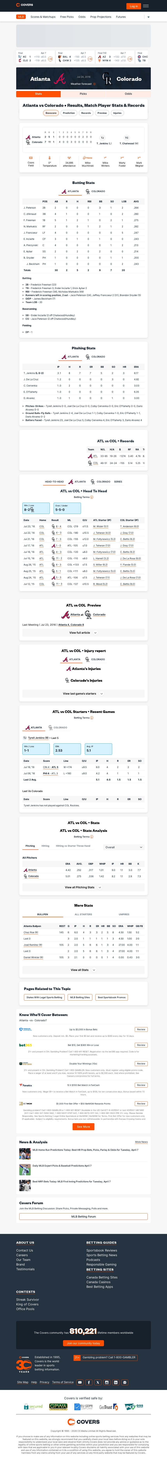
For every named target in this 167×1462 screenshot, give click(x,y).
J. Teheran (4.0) (102, 532)
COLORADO (94, 659)
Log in (134, 6)
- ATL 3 (50, 773)
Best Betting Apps (99, 1287)
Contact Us (24, 1250)
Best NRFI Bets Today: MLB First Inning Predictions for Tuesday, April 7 (72, 1181)
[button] (83, 633)
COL (95, 462)
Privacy (44, 1382)
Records (86, 113)
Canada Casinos (98, 1282)
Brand (20, 1264)
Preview (102, 113)
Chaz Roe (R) (31, 932)
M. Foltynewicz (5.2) (104, 539)
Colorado (129, 78)
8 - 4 (58, 526)
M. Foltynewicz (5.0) (104, 571)
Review (141, 1029)
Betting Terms (83, 497)
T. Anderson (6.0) (129, 526)
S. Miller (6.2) (100, 564)
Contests (25, 1291)
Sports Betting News (101, 1255)
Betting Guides (101, 1242)
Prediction (69, 113)
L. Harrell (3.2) (101, 558)
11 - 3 (59, 583)
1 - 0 (58, 545)
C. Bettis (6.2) (127, 539)
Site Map (22, 1382)
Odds (81, 16)
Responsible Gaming (101, 1264)
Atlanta (40, 78)
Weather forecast (81, 83)
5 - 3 (58, 577)
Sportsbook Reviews (101, 1250)
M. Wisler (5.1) (100, 526)
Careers (22, 1255)
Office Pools (25, 1309)
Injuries (117, 113)
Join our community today (83, 1343)
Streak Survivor (27, 1299)
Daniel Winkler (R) (33, 957)
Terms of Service (63, 1382)
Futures (121, 16)
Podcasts (93, 1260)
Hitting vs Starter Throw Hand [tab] (73, 845)
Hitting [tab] (45, 845)
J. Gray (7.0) (126, 532)
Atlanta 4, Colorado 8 (71, 624)
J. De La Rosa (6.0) (130, 558)
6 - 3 (58, 564)
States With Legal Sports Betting (44, 997)
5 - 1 (58, 571)
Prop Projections (100, 16)
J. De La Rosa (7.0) (130, 577)
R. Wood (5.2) (100, 583)
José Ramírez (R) (33, 944)
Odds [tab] (128, 93)
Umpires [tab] (124, 914)
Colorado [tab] (95, 191)
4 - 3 (58, 532)
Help (34, 1382)
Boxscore (51, 113)
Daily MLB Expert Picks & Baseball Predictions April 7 (62, 1165)
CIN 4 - (50, 767)
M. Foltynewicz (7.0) (104, 551)
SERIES (118, 481)
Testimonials (25, 1269)
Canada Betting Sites (101, 1277)
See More (83, 1126)
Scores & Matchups (43, 16)
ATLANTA (71, 659)
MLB (21, 16)
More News (141, 1141)
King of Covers (27, 1304)
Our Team (23, 1260)
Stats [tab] (38, 93)
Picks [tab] (83, 93)
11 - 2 (59, 558)
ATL (95, 455)
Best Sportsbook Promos (111, 997)
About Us (25, 1242)
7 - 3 (58, 539)
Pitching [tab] (30, 845)
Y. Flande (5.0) (128, 564)
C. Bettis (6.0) (127, 583)
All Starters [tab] (83, 914)
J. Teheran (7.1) (101, 577)
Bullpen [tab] (42, 914)
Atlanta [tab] (70, 191)
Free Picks (67, 16)
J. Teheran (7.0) (101, 545)
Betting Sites (100, 1269)
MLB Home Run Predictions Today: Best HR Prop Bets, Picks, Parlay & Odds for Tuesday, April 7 (85, 1149)
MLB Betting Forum (83, 1216)
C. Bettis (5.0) (127, 571)
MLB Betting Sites (80, 997)
